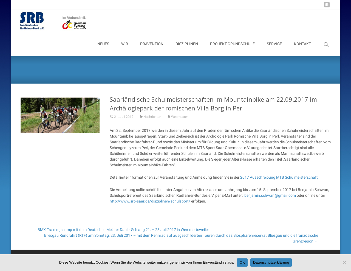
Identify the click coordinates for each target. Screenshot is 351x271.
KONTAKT (302, 49)
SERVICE (274, 49)
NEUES (103, 49)
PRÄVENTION (151, 49)
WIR (124, 49)
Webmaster (179, 120)
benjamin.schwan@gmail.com (270, 199)
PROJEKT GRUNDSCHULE (232, 49)
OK (242, 262)
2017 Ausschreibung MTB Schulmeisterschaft (279, 181)
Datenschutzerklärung (271, 262)
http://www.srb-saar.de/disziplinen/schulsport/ (150, 204)
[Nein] (344, 262)
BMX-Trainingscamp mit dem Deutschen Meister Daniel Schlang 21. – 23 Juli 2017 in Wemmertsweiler (121, 229)
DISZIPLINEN (187, 49)
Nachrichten (152, 120)
